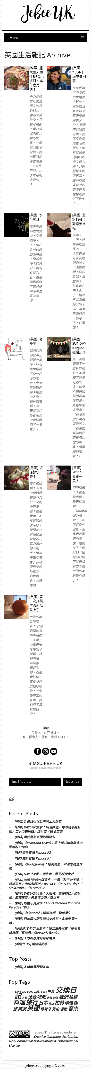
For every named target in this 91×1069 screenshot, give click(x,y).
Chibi (36, 991)
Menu (14, 38)
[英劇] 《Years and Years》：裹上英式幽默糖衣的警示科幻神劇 (46, 845)
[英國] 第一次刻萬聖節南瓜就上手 (36, 603)
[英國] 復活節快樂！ (36, 472)
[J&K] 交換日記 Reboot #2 (32, 852)
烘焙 (69, 1003)
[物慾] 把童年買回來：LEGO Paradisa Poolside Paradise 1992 (44, 905)
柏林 (59, 1002)
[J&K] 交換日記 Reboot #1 (32, 858)
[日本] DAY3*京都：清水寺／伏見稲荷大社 (44, 874)
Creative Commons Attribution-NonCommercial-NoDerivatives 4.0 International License (44, 1041)
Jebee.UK (32, 1065)
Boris (30, 991)
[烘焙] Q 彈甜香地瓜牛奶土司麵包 (38, 821)
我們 (63, 997)
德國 (55, 997)
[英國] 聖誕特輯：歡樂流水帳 (79, 221)
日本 (43, 1002)
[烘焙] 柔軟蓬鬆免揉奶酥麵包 (35, 837)
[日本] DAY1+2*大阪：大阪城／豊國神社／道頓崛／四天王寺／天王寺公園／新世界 (44, 895)
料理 (19, 1002)
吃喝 (41, 997)
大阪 (49, 997)
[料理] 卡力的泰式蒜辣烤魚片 (35, 938)
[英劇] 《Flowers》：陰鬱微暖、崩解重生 (43, 913)
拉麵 (73, 997)
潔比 (45, 728)
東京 (51, 1003)
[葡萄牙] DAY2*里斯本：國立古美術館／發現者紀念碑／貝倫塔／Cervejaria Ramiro (44, 930)
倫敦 (32, 997)
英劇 (22, 1009)
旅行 (32, 1002)
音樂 (73, 1008)
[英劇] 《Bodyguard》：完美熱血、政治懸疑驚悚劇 (45, 866)
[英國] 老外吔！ (36, 341)
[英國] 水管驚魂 (36, 217)
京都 (24, 997)
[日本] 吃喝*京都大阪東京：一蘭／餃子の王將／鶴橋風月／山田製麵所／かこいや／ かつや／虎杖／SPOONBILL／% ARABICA (45, 884)
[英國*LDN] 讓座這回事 (79, 74)
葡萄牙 (45, 1008)
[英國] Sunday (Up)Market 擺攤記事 (79, 345)
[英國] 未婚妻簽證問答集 (32, 967)
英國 (33, 1008)
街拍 (55, 1008)
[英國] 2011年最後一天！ (77, 474)
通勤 (63, 1008)
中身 (51, 991)
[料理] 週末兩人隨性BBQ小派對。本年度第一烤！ (36, 79)
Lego (44, 991)
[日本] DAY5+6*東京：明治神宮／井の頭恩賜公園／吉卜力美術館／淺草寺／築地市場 (44, 829)
